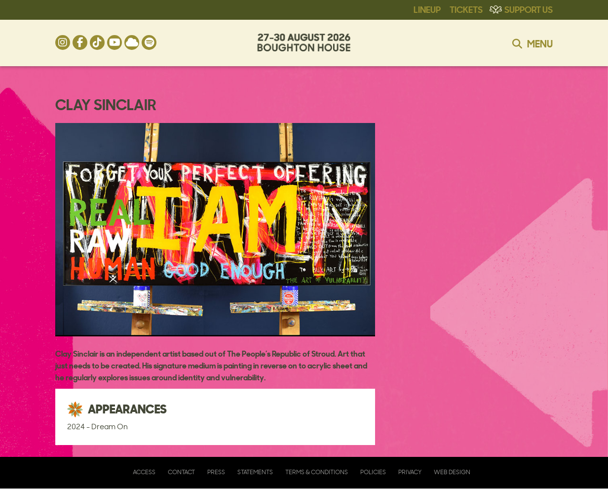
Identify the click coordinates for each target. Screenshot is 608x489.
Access (144, 472)
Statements (255, 472)
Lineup (427, 8)
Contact (181, 472)
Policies (373, 472)
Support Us (528, 8)
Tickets (466, 8)
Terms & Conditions (316, 472)
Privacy (409, 472)
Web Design (452, 472)
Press (216, 472)
